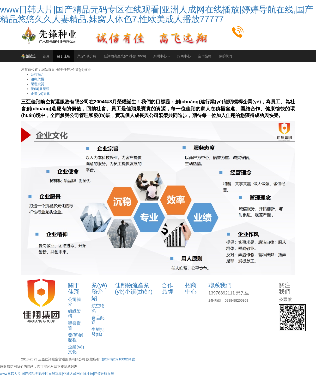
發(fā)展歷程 (40, 89)
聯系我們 (225, 56)
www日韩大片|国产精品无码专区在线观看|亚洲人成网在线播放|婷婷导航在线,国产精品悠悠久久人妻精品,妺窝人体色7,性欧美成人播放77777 (156, 14)
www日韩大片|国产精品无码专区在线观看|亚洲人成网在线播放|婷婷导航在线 (57, 374)
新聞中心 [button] (161, 56)
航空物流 (97, 308)
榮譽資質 (37, 84)
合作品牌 (204, 56)
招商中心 (184, 56)
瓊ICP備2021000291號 (118, 359)
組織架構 (37, 79)
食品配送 (97, 320)
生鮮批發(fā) (97, 332)
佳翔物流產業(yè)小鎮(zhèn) (125, 56)
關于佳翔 (63, 56)
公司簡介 (37, 74)
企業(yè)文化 (40, 93)
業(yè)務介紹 (87, 56)
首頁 (46, 56)
